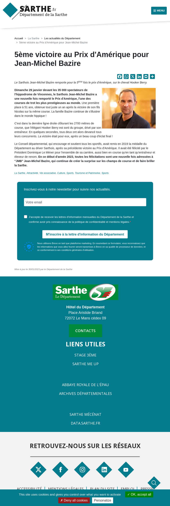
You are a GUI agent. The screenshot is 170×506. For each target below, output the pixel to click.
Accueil (19, 38)
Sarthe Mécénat (85, 414)
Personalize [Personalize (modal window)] (102, 500)
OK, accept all (139, 494)
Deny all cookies (74, 500)
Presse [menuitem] (147, 488)
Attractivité (32, 173)
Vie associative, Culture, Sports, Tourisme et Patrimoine (69, 173)
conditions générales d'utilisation (77, 250)
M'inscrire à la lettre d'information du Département (85, 234)
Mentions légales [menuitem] (66, 488)
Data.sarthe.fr (85, 423)
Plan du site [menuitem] (102, 488)
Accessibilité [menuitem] (29, 488)
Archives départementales (85, 393)
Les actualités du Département (62, 38)
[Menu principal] (159, 11)
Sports (105, 173)
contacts (85, 330)
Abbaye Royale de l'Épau (85, 384)
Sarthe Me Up (85, 363)
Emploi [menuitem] (127, 488)
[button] (129, 109)
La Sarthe (20, 173)
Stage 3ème (85, 355)
